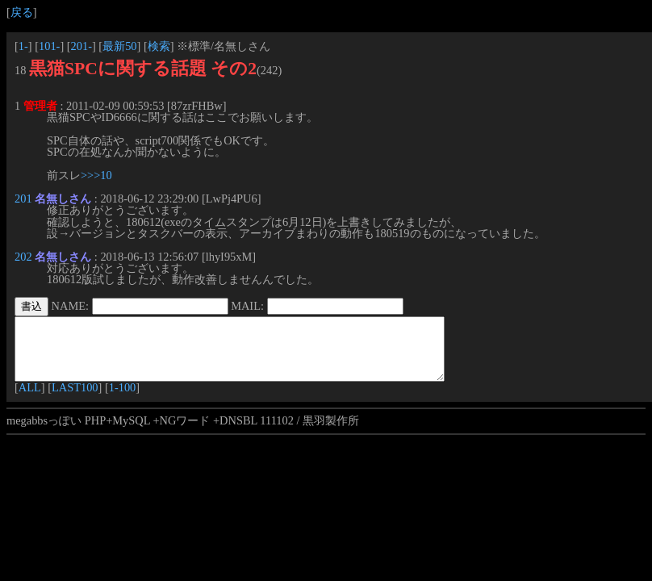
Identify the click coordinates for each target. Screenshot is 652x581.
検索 (159, 46)
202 (23, 256)
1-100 (122, 399)
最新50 (119, 46)
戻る (21, 12)
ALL (30, 399)
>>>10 (96, 175)
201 (23, 198)
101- (49, 46)
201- (81, 46)
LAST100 (75, 399)
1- (23, 46)
